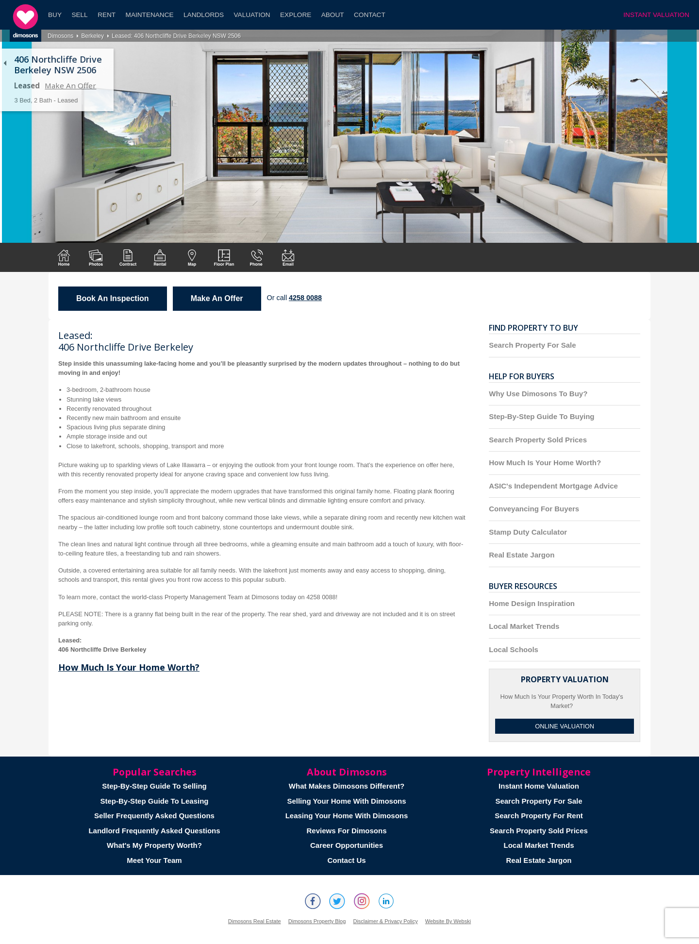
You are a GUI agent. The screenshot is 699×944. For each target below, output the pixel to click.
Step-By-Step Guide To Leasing (154, 801)
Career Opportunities (346, 845)
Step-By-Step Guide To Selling (154, 786)
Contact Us (346, 860)
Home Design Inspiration (532, 603)
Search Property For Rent (539, 815)
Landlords (203, 14)
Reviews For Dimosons (346, 830)
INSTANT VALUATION (656, 14)
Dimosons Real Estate (254, 921)
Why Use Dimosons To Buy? (538, 393)
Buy (55, 14)
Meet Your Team (154, 860)
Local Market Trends (524, 626)
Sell (79, 14)
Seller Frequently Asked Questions (154, 815)
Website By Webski (448, 921)
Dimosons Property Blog (317, 921)
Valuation (252, 14)
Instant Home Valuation (539, 786)
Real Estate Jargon (521, 555)
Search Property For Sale (532, 345)
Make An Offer (70, 85)
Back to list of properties (5, 63)
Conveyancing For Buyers (534, 509)
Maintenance (150, 14)
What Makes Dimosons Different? (346, 786)
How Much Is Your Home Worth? (129, 667)
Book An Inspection (112, 298)
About (332, 14)
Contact (369, 14)
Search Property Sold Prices (538, 440)
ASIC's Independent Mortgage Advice (553, 486)
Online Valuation (564, 726)
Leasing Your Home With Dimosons (346, 815)
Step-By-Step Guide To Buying (541, 416)
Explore (295, 14)
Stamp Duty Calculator (528, 532)
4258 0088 (305, 298)
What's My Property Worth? (154, 845)
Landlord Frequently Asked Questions (154, 830)
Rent (107, 14)
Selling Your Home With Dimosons (346, 801)
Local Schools (513, 649)
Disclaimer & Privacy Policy (385, 921)
